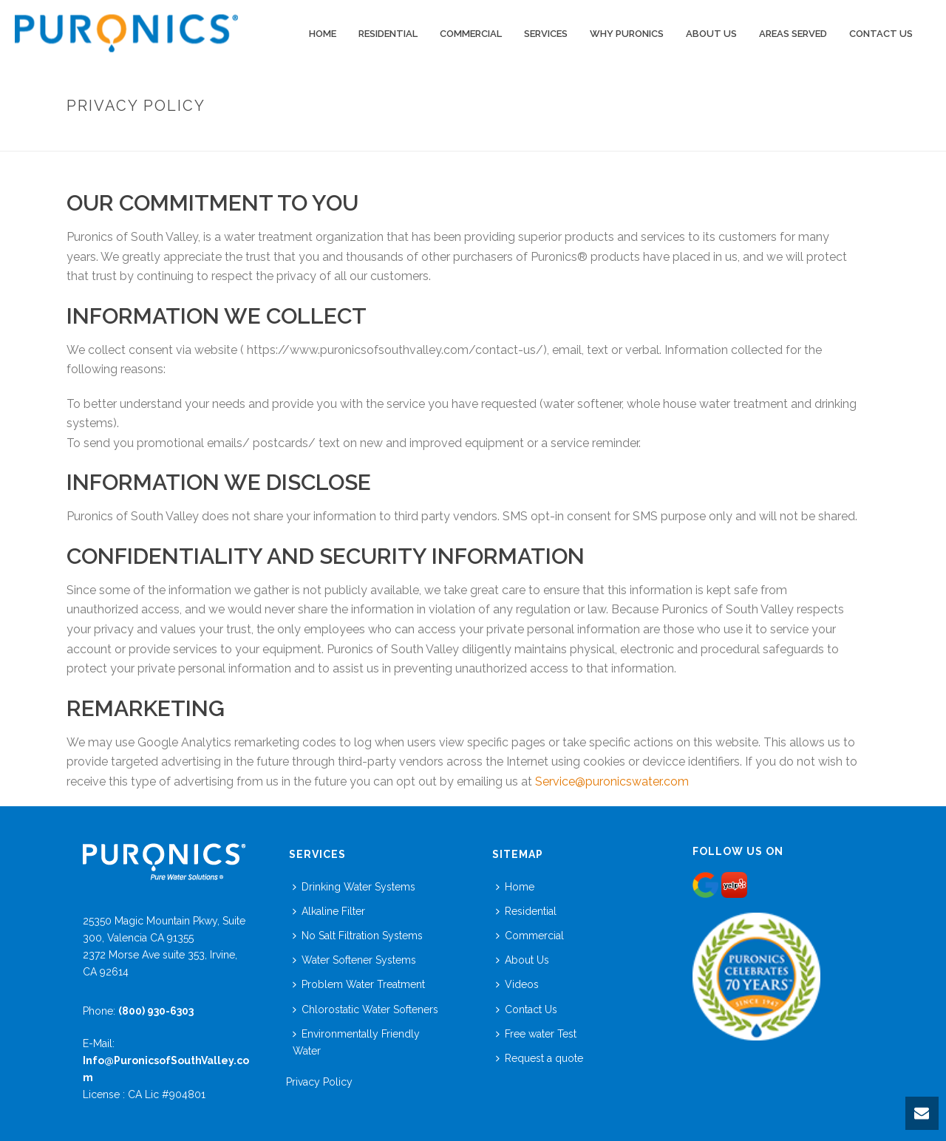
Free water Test (536, 1034)
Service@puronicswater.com (612, 781)
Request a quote (539, 1058)
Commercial (530, 935)
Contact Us (881, 33)
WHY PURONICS (627, 33)
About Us (522, 960)
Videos (517, 984)
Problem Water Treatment (359, 984)
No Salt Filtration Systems (358, 935)
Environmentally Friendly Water (356, 1042)
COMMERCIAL (471, 33)
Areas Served (793, 33)
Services (546, 33)
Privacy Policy (319, 1082)
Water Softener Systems (354, 960)
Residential (388, 33)
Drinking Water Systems (354, 887)
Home (322, 33)
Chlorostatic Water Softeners (365, 1009)
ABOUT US (711, 33)
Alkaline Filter (329, 911)
